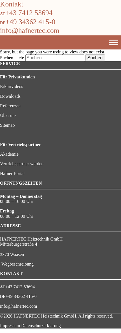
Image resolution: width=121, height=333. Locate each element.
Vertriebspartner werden (21, 163)
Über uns (8, 115)
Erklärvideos (11, 86)
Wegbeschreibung (17, 264)
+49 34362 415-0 (30, 22)
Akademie (9, 154)
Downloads (10, 96)
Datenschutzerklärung (41, 325)
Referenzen (10, 105)
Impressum (10, 325)
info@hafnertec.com (29, 30)
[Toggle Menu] (113, 42)
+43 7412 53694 (28, 13)
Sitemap (7, 125)
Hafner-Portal (12, 173)
